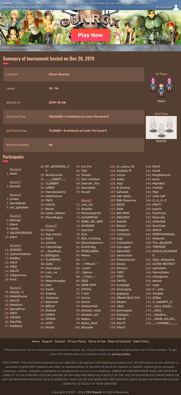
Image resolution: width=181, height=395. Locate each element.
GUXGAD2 (87, 225)
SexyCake (158, 225)
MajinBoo (158, 183)
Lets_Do (87, 204)
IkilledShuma (18, 296)
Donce (121, 264)
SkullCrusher (54, 175)
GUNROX (7, 3)
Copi (120, 238)
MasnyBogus (54, 217)
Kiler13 (14, 271)
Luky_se (51, 272)
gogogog (123, 293)
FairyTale (16, 321)
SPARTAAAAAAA (163, 234)
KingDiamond (161, 175)
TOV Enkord (93, 392)
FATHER (15, 317)
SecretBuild (17, 203)
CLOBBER (52, 183)
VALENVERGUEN (21, 233)
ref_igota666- (19, 207)
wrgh (155, 285)
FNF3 (49, 200)
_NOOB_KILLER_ (164, 319)
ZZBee (156, 297)
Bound (121, 225)
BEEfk (121, 204)
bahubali (122, 192)
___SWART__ (56, 179)
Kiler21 (121, 327)
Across (85, 297)
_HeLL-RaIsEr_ (162, 306)
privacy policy (121, 354)
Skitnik (156, 230)
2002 (84, 280)
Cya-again (124, 247)
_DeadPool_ (54, 251)
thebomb (158, 238)
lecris (156, 179)
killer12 (14, 300)
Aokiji (120, 179)
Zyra (84, 234)
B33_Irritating (90, 238)
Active (85, 302)
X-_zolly (158, 289)
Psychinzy (159, 213)
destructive (124, 255)
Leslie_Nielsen (55, 213)
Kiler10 (121, 319)
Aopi (120, 183)
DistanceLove (126, 259)
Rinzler (50, 327)
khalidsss (16, 326)
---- (84, 259)
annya (121, 175)
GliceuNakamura (92, 242)
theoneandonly (56, 192)
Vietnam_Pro (90, 183)
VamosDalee (160, 272)
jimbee (14, 199)
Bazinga (15, 220)
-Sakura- (87, 272)
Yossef (85, 192)
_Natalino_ (160, 314)
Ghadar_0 (17, 292)
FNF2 (13, 313)
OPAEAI (51, 319)
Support (47, 341)
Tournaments (21, 47)
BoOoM (121, 221)
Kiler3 (49, 238)
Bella (120, 209)
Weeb (161, 101)
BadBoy (15, 258)
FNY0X (121, 280)
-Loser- (86, 268)
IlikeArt (121, 302)
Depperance (18, 275)
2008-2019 (88, 285)
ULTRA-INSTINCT (163, 264)
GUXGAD (15, 249)
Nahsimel (52, 302)
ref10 (49, 323)
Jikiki (120, 306)
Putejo (50, 230)
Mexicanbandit (91, 213)
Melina (85, 255)
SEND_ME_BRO (92, 221)
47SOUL (86, 289)
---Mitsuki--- (90, 264)
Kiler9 (13, 262)
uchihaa (51, 242)
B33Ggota (52, 255)
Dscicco (122, 268)
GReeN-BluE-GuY (128, 297)
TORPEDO (158, 247)
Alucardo (87, 327)
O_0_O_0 (159, 200)
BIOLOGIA (123, 217)
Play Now (90, 35)
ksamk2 (161, 141)
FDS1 (120, 276)
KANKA (50, 314)
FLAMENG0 (53, 259)
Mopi (155, 192)
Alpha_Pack (89, 323)
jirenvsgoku (124, 310)
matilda (157, 187)
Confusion (124, 234)
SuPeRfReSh (89, 217)
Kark (48, 285)
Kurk (49, 276)
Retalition (16, 304)
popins (156, 209)
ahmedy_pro (89, 314)
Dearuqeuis (53, 268)
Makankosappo (55, 280)
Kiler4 (13, 224)
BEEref (50, 306)
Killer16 (50, 204)
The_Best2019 (162, 242)
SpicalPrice (17, 309)
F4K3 (120, 272)
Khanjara (123, 314)
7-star (85, 293)
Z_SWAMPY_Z (162, 302)
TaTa (84, 170)
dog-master (54, 234)
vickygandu (160, 276)
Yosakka (157, 293)
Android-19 (124, 170)
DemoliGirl (124, 251)
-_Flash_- (88, 276)
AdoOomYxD (89, 306)
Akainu (85, 319)
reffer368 (158, 221)
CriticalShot (125, 242)
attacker (86, 209)
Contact (60, 341)
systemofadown (20, 254)
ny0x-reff (158, 196)
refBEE (50, 187)
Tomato (86, 175)
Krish (13, 279)
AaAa (49, 264)
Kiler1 (13, 237)
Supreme (87, 230)
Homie (14, 228)
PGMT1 (156, 204)
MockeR (15, 186)
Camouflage (54, 247)
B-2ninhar (123, 187)
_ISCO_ (157, 310)
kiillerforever (54, 196)
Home (5, 47)
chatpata (123, 230)
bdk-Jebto (124, 196)
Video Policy (141, 341)
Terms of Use (97, 341)
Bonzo (50, 209)
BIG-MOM (123, 213)
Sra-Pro (86, 166)
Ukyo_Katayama (163, 259)
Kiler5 (156, 166)
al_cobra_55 (126, 166)
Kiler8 (156, 170)
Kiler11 (121, 323)
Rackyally (158, 217)
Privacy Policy (77, 341)
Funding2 (123, 285)
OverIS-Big (88, 247)
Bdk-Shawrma (126, 200)
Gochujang (124, 289)
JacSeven (52, 297)
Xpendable (88, 187)
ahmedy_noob (91, 310)
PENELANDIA (90, 251)
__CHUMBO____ (164, 323)
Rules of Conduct (119, 341)
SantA (50, 289)
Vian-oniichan (90, 179)
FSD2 (13, 266)
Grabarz (51, 293)
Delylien (51, 310)
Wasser (157, 280)
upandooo (159, 268)
